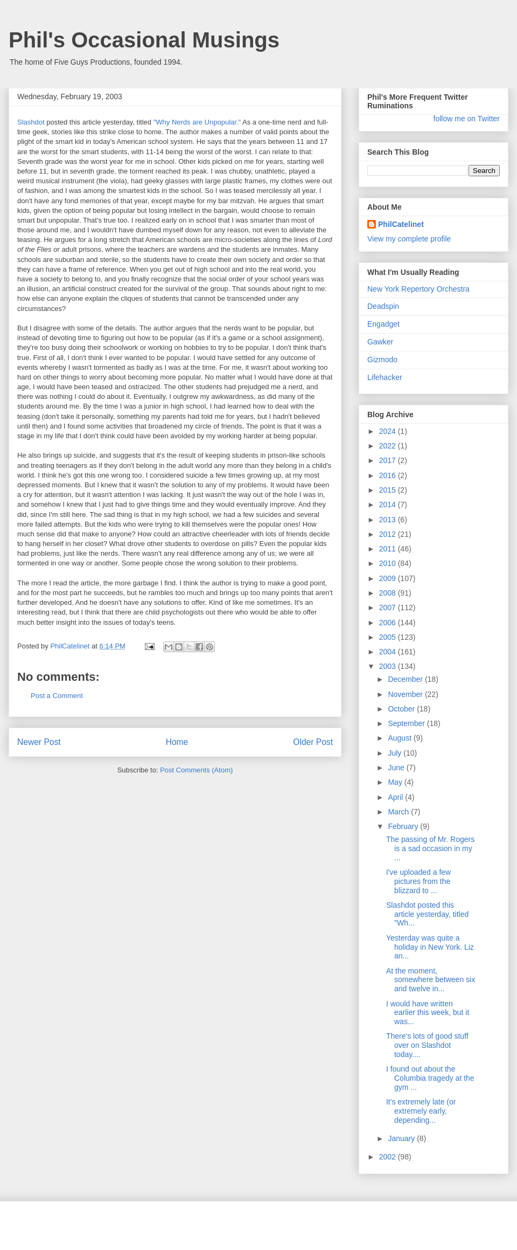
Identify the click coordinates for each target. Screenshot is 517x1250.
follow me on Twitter (467, 118)
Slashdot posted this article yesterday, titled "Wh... (427, 914)
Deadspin (383, 306)
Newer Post (39, 742)
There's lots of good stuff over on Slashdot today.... (427, 1045)
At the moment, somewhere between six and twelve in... (430, 979)
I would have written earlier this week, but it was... (427, 1012)
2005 (388, 637)
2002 (388, 1156)
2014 (388, 504)
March (399, 811)
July (395, 753)
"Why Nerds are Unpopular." (197, 122)
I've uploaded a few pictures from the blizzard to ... (418, 881)
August (400, 738)
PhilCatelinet (401, 224)
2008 (388, 593)
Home (177, 742)
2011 (388, 548)
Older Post (313, 742)
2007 (388, 607)
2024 (388, 431)
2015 (388, 490)
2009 (388, 578)
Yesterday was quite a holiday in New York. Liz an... (430, 947)
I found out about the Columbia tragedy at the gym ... (430, 1078)
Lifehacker (384, 377)
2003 (388, 666)
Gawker (380, 341)
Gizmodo (382, 359)
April (396, 797)
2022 (388, 445)
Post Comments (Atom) (196, 770)
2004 (388, 651)
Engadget (383, 324)
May (396, 782)
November (406, 694)
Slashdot (31, 122)
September (407, 723)
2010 (388, 563)
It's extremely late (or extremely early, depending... (421, 1110)
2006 (388, 622)
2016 (388, 475)
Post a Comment (57, 696)
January (402, 1138)
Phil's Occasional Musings (144, 40)
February (404, 826)
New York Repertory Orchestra (418, 289)
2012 (388, 534)
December (406, 679)
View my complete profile (409, 238)
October (402, 709)
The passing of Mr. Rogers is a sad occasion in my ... (430, 848)
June (397, 767)
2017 (388, 460)
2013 (388, 519)
